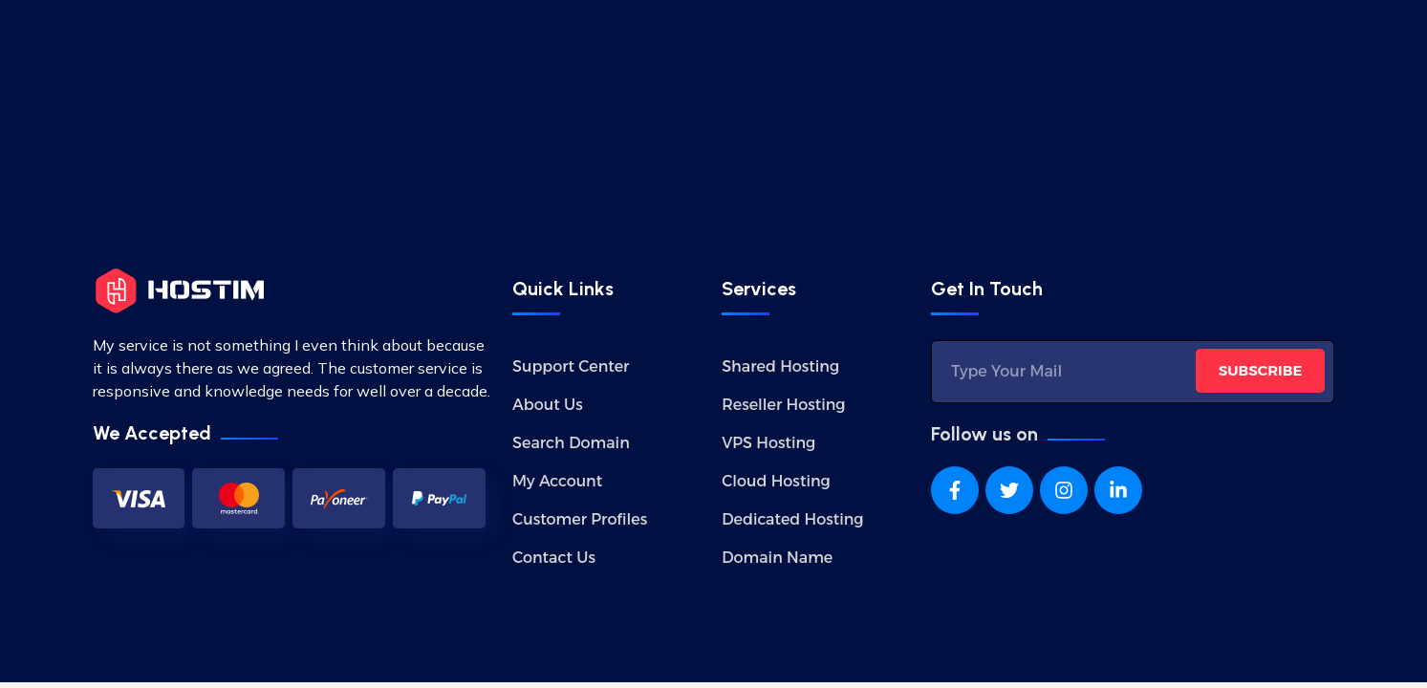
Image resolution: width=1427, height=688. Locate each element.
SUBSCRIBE (1261, 370)
